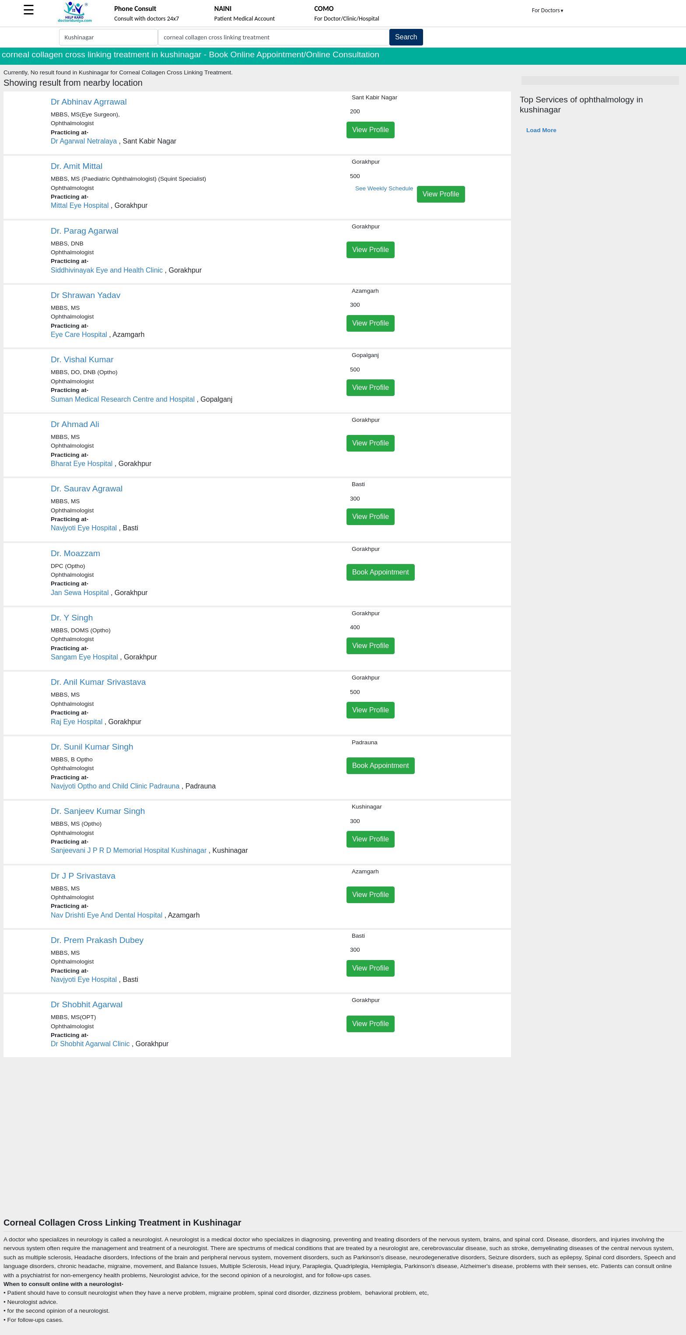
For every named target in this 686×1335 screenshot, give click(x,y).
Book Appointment (380, 572)
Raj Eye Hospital (76, 721)
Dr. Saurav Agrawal (86, 488)
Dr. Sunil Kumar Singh (92, 746)
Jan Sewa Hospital (80, 592)
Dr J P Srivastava (83, 875)
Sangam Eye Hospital (84, 657)
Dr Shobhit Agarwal (86, 1004)
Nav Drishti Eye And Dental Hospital (106, 915)
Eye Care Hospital (79, 334)
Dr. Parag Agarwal (85, 230)
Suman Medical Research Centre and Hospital (123, 399)
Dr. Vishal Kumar (82, 359)
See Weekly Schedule (384, 188)
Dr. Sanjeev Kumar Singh (98, 811)
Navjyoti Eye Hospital (84, 528)
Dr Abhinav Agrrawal (89, 101)
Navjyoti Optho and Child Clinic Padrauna (115, 786)
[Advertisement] (343, 1151)
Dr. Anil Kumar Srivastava (98, 682)
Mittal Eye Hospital (80, 205)
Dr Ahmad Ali (75, 424)
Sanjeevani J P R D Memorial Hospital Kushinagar (128, 850)
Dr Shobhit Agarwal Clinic (90, 1044)
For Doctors (548, 10)
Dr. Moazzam (75, 553)
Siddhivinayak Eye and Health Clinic (107, 270)
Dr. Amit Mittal (76, 166)
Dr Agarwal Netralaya (84, 141)
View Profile (370, 129)
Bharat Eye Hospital (81, 463)
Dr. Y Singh (72, 617)
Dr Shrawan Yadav (85, 295)
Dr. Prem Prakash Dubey (97, 940)
